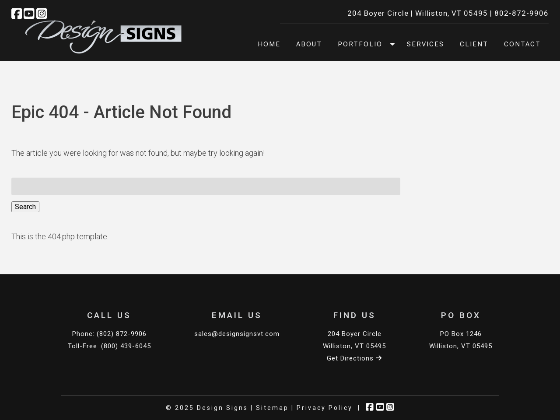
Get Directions (354, 358)
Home (269, 44)
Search (25, 207)
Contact (522, 44)
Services (425, 44)
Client (474, 44)
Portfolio (360, 44)
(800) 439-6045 (126, 346)
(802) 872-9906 (122, 334)
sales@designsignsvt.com (237, 334)
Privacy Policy (325, 407)
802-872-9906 (521, 13)
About (309, 44)
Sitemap (272, 407)
